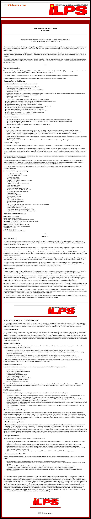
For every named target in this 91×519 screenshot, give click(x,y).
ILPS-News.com (15, 5)
